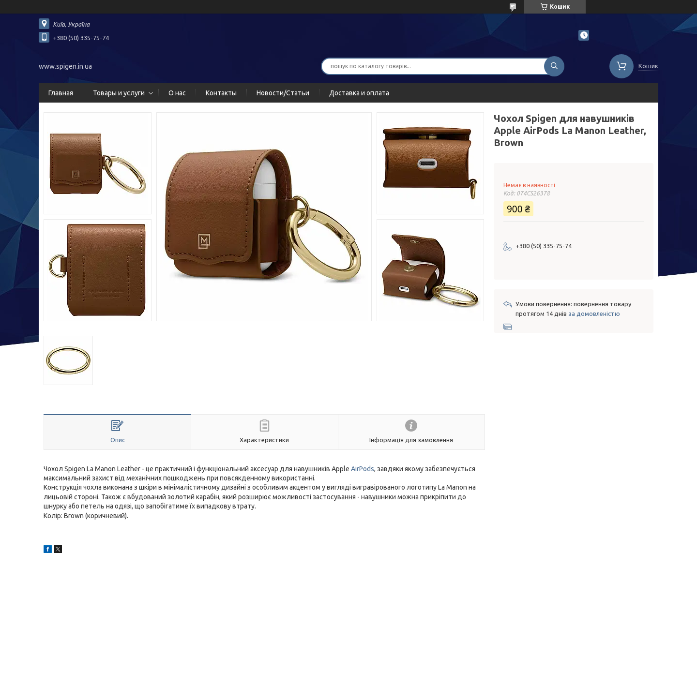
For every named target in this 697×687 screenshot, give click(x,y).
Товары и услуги (119, 93)
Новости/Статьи (283, 93)
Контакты (221, 93)
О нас (177, 93)
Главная (60, 93)
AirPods (362, 469)
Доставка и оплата (359, 93)
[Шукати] (554, 66)
